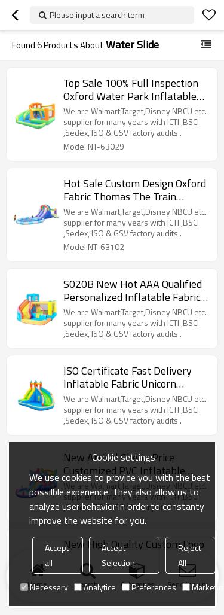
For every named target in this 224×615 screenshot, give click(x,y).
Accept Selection (118, 555)
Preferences (149, 587)
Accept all (57, 555)
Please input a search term (97, 14)
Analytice (95, 587)
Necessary (44, 587)
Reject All (189, 555)
